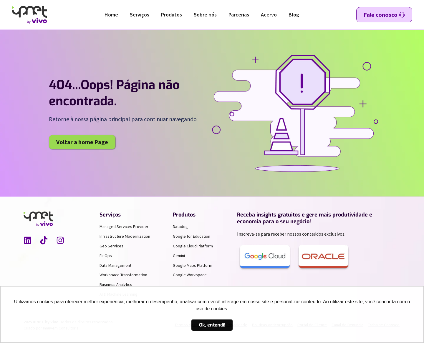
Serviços (139, 14)
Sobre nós (205, 14)
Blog (294, 14)
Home (111, 14)
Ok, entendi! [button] (212, 325)
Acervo (269, 14)
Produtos (171, 14)
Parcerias (238, 14)
